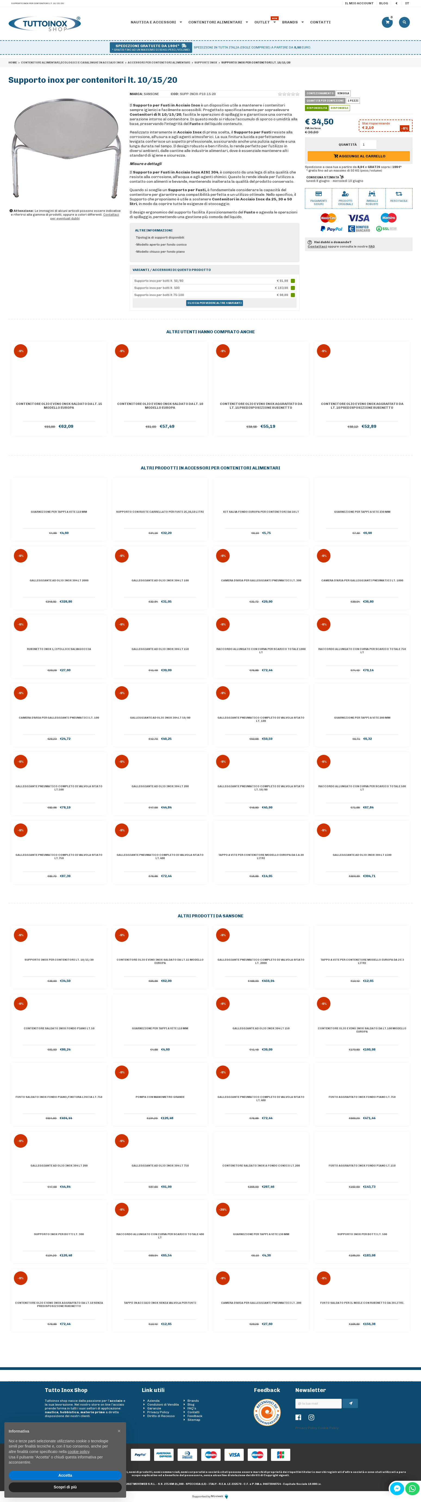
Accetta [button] (65, 1475)
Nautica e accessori (156, 22)
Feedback (195, 1416)
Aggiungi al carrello (359, 156)
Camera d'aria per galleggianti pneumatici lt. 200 (261, 1303)
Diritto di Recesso (161, 1416)
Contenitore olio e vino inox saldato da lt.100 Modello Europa (362, 1030)
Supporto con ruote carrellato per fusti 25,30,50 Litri (160, 512)
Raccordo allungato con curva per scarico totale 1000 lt (260, 651)
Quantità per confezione (325, 100)
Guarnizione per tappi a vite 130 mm (261, 1234)
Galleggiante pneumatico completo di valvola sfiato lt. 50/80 (260, 788)
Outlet (265, 22)
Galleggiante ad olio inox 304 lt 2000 (59, 580)
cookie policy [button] (78, 1451)
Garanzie (154, 1408)
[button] (119, 1431)
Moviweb (220, 1496)
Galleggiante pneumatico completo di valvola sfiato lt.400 (160, 856)
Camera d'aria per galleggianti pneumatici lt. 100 (59, 717)
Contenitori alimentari (218, 22)
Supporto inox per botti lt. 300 (59, 1234)
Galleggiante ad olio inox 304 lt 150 (160, 649)
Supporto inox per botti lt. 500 (362, 1234)
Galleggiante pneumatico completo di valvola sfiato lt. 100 (260, 719)
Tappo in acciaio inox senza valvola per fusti (160, 1303)
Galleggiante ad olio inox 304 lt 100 (160, 580)
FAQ (372, 246)
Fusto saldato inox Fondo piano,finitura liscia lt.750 (58, 1097)
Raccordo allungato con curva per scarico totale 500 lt (362, 788)
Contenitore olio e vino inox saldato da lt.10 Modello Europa (160, 406)
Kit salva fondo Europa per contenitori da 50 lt (261, 512)
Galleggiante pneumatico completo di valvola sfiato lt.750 (58, 856)
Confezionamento (320, 93)
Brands (293, 22)
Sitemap (194, 1420)
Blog (383, 3)
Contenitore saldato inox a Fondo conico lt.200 (261, 1165)
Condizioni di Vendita (163, 1404)
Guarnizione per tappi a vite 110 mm (59, 512)
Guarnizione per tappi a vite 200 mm (362, 717)
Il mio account (359, 3)
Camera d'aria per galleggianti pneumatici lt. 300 (261, 580)
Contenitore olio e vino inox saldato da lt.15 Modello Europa (59, 406)
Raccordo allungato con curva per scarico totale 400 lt (160, 1236)
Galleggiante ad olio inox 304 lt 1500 (362, 855)
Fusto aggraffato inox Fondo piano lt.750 (362, 1097)
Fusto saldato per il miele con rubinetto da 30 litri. (362, 1303)
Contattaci (317, 246)
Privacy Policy (158, 1412)
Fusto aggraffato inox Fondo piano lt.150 (362, 1165)
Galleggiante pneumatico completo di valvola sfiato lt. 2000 (260, 961)
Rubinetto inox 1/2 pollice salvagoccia (59, 649)
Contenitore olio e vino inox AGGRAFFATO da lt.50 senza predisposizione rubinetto (59, 1304)
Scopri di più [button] (65, 1487)
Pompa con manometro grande (160, 1097)
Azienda (153, 1401)
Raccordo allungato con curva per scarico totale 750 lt (362, 651)
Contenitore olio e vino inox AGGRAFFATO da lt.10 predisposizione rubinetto (362, 406)
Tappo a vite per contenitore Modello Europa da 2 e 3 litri (362, 961)
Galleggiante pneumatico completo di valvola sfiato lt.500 (58, 788)
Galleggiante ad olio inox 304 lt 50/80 (160, 717)
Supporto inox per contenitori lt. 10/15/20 (58, 959)
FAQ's (192, 1408)
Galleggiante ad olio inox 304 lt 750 (160, 1165)
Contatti (320, 22)
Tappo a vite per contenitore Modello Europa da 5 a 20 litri (261, 856)
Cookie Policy (328, 1428)
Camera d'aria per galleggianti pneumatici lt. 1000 (362, 580)
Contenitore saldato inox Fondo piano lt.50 (59, 1028)
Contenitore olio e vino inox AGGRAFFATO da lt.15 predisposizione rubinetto (261, 406)
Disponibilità (317, 108)
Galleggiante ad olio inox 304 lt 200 (160, 786)
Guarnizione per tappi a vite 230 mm (362, 512)
